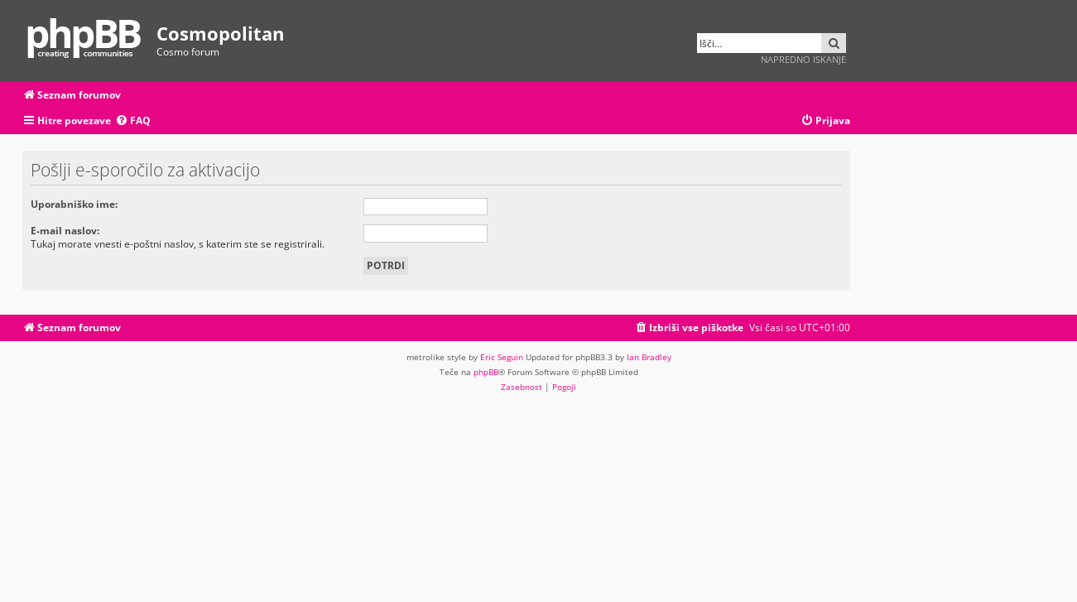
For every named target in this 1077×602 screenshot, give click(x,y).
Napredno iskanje (803, 59)
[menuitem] (133, 121)
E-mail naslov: (65, 231)
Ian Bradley (649, 357)
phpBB (486, 372)
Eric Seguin (501, 357)
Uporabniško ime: (74, 204)
